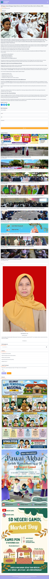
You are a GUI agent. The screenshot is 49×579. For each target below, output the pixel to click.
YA (2, 369)
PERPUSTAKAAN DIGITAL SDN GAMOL (9, 355)
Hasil (9, 373)
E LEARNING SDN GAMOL (6, 353)
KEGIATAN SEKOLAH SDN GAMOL (8, 359)
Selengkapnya (24, 340)
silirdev (35, 576)
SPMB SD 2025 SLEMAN (6, 357)
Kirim (24, 128)
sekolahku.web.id (28, 577)
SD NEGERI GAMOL (22, 576)
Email (2, 113)
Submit (4, 373)
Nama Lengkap (3, 109)
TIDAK (3, 371)
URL (1, 116)
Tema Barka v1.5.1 (29, 576)
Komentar (3, 120)
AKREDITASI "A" (4, 361)
